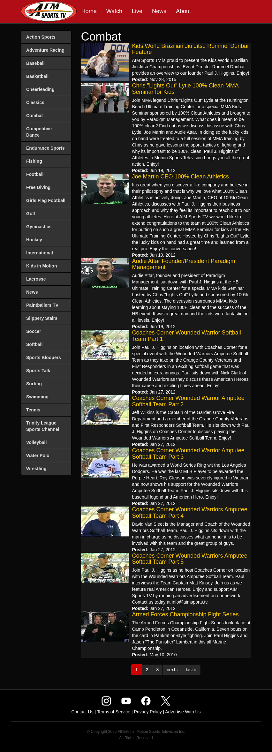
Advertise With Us (182, 711)
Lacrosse (36, 279)
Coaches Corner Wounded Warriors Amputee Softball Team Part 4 (189, 512)
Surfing (34, 383)
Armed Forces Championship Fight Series (185, 614)
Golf (30, 213)
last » (191, 669)
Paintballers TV (42, 305)
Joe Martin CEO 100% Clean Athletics (180, 176)
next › (172, 669)
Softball (34, 344)
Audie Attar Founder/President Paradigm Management (183, 264)
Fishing (34, 161)
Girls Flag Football (45, 200)
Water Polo (37, 455)
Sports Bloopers (43, 357)
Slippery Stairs (41, 318)
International (39, 252)
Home (89, 11)
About (183, 11)
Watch (114, 11)
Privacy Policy (148, 711)
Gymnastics (38, 226)
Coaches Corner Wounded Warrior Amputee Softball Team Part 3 (188, 453)
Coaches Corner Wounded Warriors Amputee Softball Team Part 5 (189, 559)
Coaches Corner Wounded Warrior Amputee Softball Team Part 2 (188, 401)
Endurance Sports (45, 148)
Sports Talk (38, 370)
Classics (35, 102)
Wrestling (36, 468)
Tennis (33, 409)
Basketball (37, 76)
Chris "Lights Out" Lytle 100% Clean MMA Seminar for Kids (185, 88)
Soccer (33, 331)
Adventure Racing (45, 50)
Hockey (34, 239)
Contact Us (82, 711)
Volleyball (36, 442)
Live (137, 11)
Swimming (37, 396)
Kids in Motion (41, 265)
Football (34, 174)
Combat (34, 115)
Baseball (35, 63)
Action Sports (41, 37)
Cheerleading (40, 89)
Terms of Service (113, 711)
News (159, 11)
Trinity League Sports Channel (42, 426)
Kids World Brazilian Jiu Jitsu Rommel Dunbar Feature (190, 49)
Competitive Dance (39, 132)
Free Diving (38, 187)
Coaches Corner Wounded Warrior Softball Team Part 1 (186, 335)
